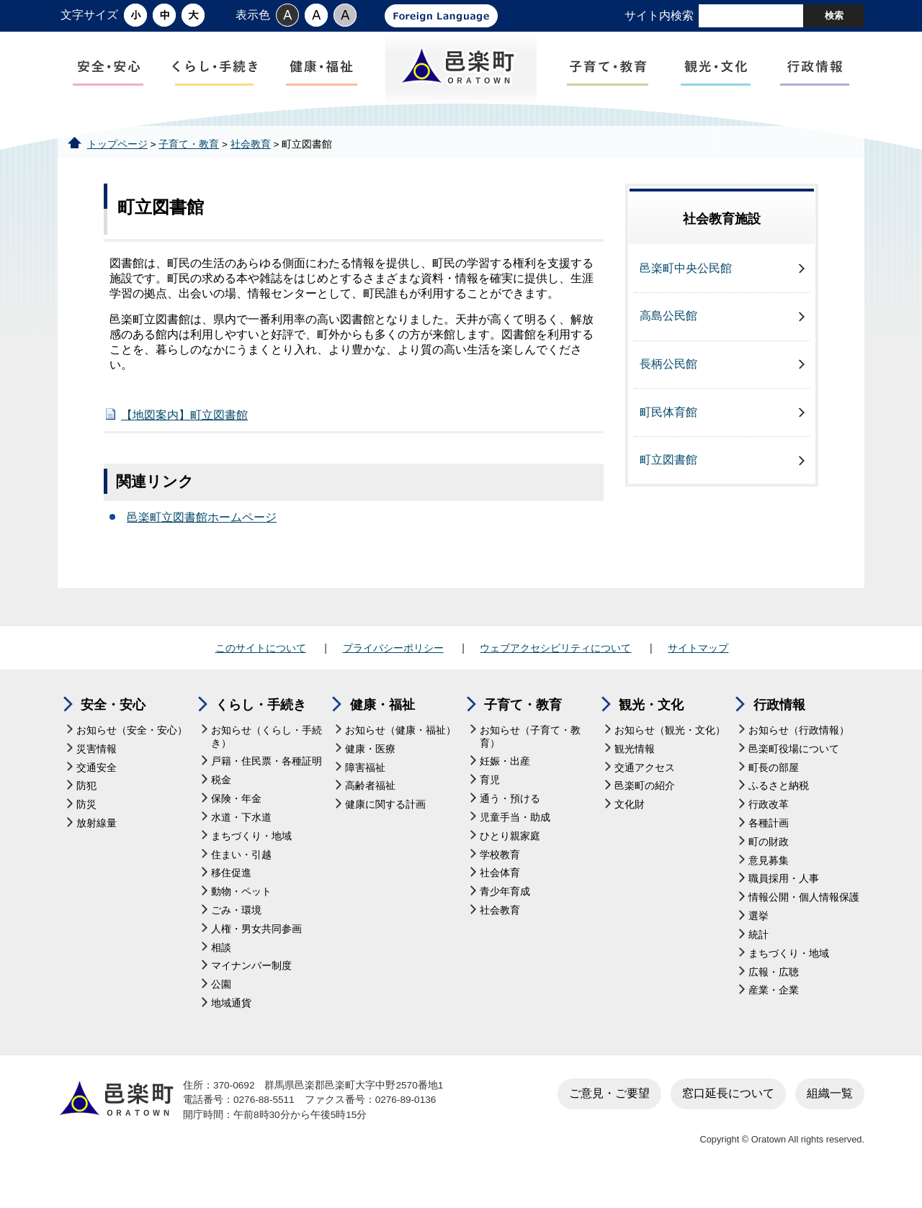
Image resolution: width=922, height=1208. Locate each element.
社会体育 (500, 896)
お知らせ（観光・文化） (669, 754)
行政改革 (768, 828)
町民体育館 (668, 435)
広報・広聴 (773, 995)
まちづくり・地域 (251, 859)
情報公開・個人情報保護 (803, 921)
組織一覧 (830, 1117)
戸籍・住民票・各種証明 (266, 785)
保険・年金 (236, 822)
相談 (221, 970)
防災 (86, 828)
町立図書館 (668, 483)
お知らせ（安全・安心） (131, 754)
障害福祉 (365, 790)
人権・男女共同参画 (256, 952)
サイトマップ (698, 671)
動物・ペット (241, 915)
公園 (221, 1008)
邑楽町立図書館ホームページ (202, 541)
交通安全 (96, 790)
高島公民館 (668, 339)
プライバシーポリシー (393, 671)
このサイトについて (260, 671)
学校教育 (500, 878)
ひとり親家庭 (510, 859)
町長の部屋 (773, 790)
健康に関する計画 (385, 828)
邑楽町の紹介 (644, 809)
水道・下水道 (241, 841)
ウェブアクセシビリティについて (555, 671)
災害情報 (96, 772)
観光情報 (634, 772)
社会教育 (250, 167)
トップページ (117, 167)
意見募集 (768, 883)
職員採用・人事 (783, 902)
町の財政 (768, 865)
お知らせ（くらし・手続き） (266, 760)
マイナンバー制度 (251, 989)
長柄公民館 (668, 388)
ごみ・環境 (236, 934)
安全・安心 (113, 728)
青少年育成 (505, 915)
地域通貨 (231, 1027)
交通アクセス (644, 790)
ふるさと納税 (778, 809)
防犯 (86, 809)
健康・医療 (370, 772)
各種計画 (768, 847)
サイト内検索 (659, 15)
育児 (490, 803)
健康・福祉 (382, 728)
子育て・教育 (188, 167)
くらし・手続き (260, 728)
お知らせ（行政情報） (798, 754)
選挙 (758, 939)
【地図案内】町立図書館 (184, 439)
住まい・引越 (241, 878)
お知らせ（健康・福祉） (400, 754)
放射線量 (96, 847)
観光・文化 (651, 728)
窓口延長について (728, 1117)
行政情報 (779, 728)
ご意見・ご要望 (609, 1117)
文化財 (629, 828)
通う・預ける (510, 822)
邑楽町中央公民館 (686, 292)
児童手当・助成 (515, 841)
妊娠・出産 (505, 785)
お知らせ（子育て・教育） (530, 760)
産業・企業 (773, 1014)
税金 (221, 803)
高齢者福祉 (370, 809)
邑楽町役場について (793, 772)
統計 (758, 958)
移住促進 (231, 896)
